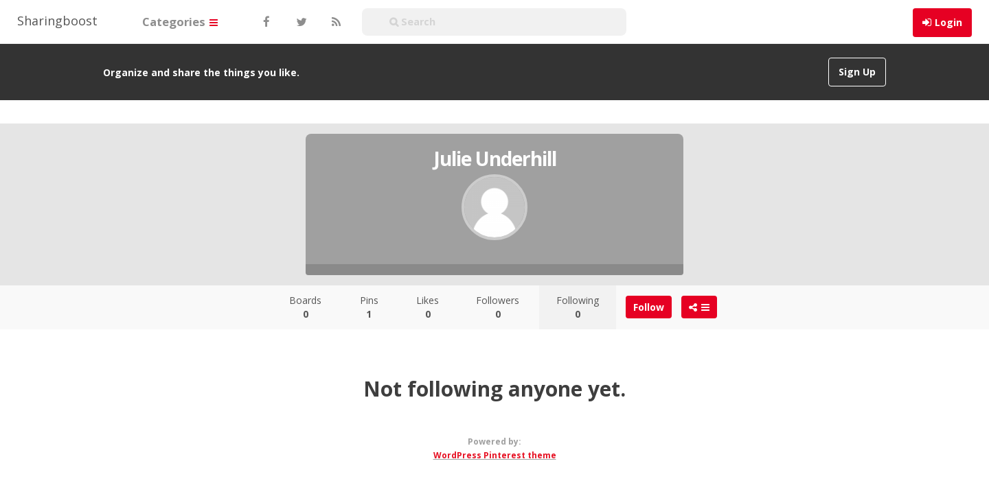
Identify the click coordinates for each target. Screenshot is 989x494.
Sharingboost (57, 20)
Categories (180, 22)
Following (577, 307)
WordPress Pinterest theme (494, 455)
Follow (648, 307)
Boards (305, 307)
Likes (427, 307)
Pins (369, 307)
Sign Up (857, 71)
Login (948, 22)
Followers (497, 307)
